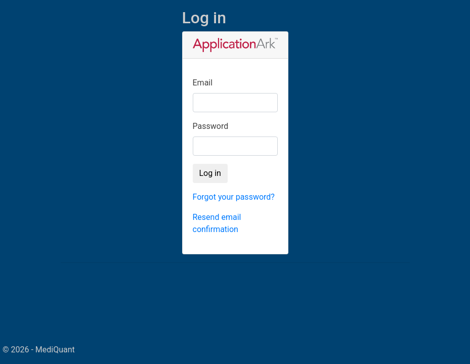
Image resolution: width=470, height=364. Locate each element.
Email (203, 82)
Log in (210, 173)
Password (211, 126)
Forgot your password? (234, 197)
